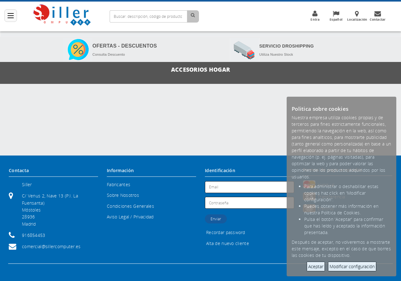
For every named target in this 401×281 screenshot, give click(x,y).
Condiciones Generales (130, 206)
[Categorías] (10, 15)
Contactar (378, 16)
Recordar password (225, 232)
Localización (357, 16)
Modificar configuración (352, 266)
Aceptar (315, 266)
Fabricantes (118, 184)
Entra (315, 16)
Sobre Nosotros (123, 195)
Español (336, 16)
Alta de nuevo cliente (227, 243)
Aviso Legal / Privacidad (130, 217)
